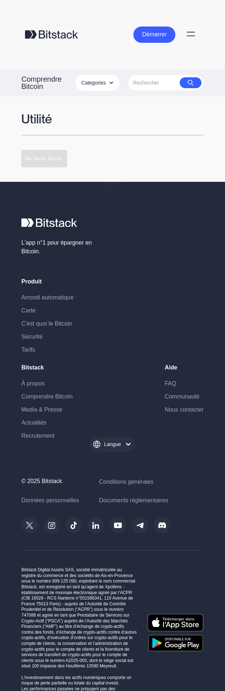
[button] (97, 83)
